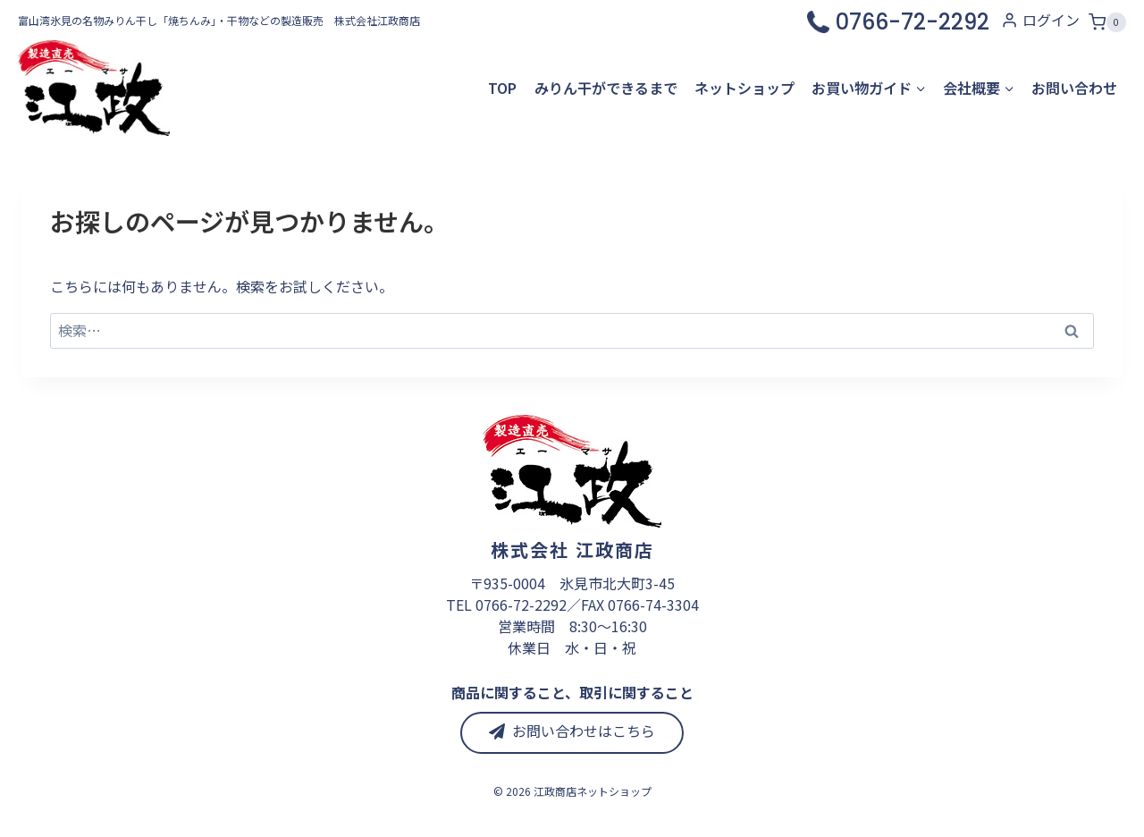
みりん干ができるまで (605, 87)
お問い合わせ (1074, 87)
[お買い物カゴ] (1107, 20)
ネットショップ (744, 87)
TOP (502, 87)
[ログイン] (1040, 20)
